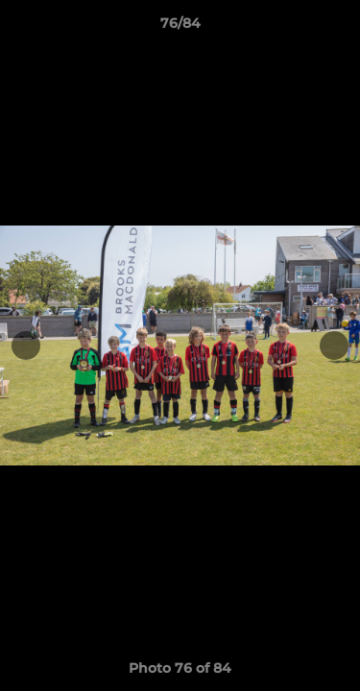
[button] (336, 27)
